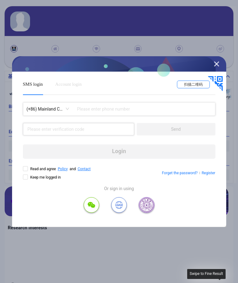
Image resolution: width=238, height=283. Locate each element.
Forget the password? (180, 173)
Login (119, 151)
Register (208, 173)
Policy (63, 169)
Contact (83, 169)
